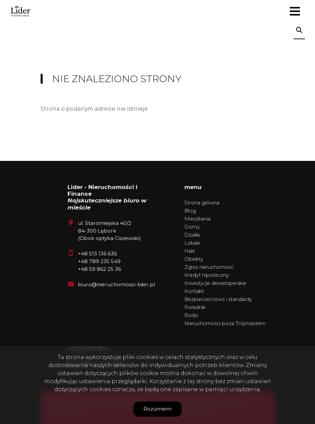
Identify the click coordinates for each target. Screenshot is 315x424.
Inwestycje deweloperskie (215, 283)
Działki (192, 235)
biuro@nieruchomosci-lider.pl (116, 284)
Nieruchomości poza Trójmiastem (225, 323)
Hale (189, 251)
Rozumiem (157, 409)
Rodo (191, 315)
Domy (192, 227)
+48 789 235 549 (99, 261)
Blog (190, 211)
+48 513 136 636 (97, 253)
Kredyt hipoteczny (206, 275)
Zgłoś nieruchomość (209, 267)
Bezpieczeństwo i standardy (218, 299)
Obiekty (194, 259)
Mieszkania (197, 219)
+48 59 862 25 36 (99, 269)
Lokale (192, 243)
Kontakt (194, 291)
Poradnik (195, 307)
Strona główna (201, 203)
